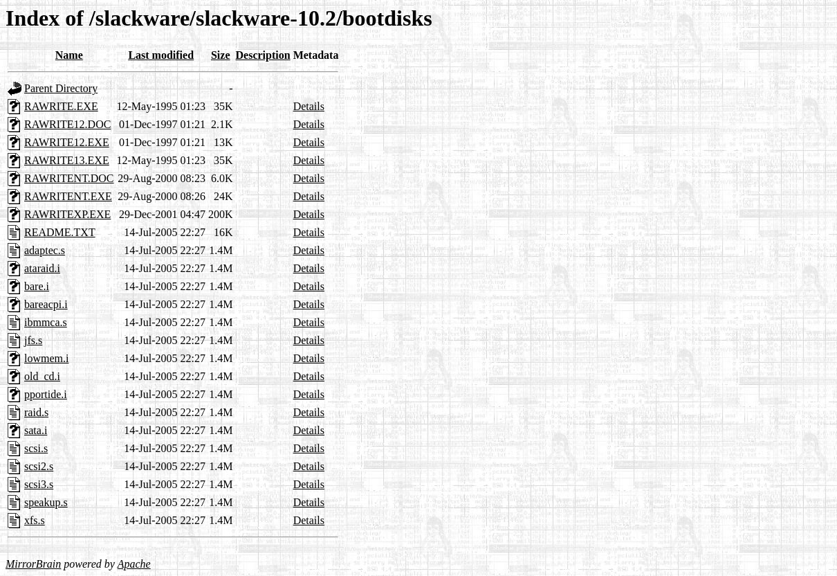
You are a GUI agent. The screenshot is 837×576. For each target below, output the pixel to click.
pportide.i (45, 394)
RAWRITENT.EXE (68, 196)
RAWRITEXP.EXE (67, 214)
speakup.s (46, 502)
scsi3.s (38, 484)
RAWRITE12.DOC (67, 124)
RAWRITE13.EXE (66, 160)
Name (69, 55)
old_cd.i (42, 376)
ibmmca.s (45, 322)
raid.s (36, 412)
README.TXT (59, 232)
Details (308, 106)
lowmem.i (46, 358)
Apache (134, 564)
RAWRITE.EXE (61, 106)
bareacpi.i (46, 304)
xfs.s (34, 520)
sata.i (35, 430)
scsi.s (36, 448)
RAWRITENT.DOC (69, 178)
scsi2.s (38, 466)
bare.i (36, 286)
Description (263, 55)
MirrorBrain (33, 564)
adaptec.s (44, 250)
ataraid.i (42, 268)
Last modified (161, 55)
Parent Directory (61, 88)
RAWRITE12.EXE (66, 142)
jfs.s (33, 340)
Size (220, 55)
